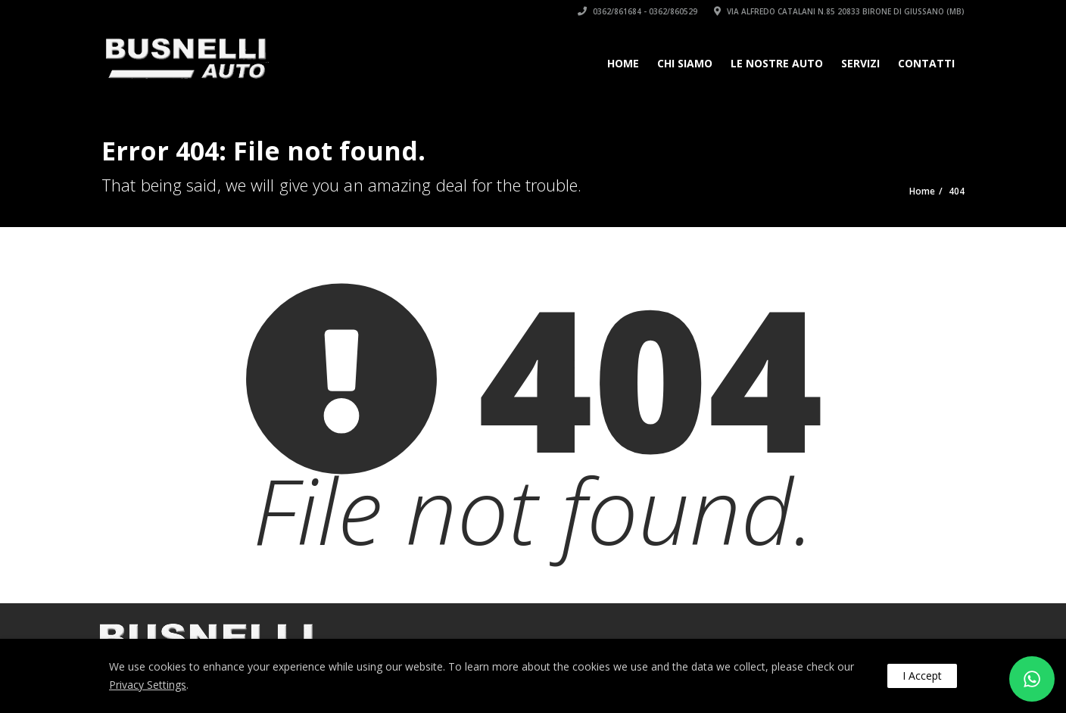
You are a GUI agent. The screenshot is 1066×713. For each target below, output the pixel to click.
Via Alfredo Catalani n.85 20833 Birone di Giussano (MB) (839, 11)
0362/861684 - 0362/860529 (637, 11)
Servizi (860, 63)
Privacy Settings (147, 684)
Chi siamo (684, 63)
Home (623, 63)
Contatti (926, 63)
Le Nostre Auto (777, 63)
